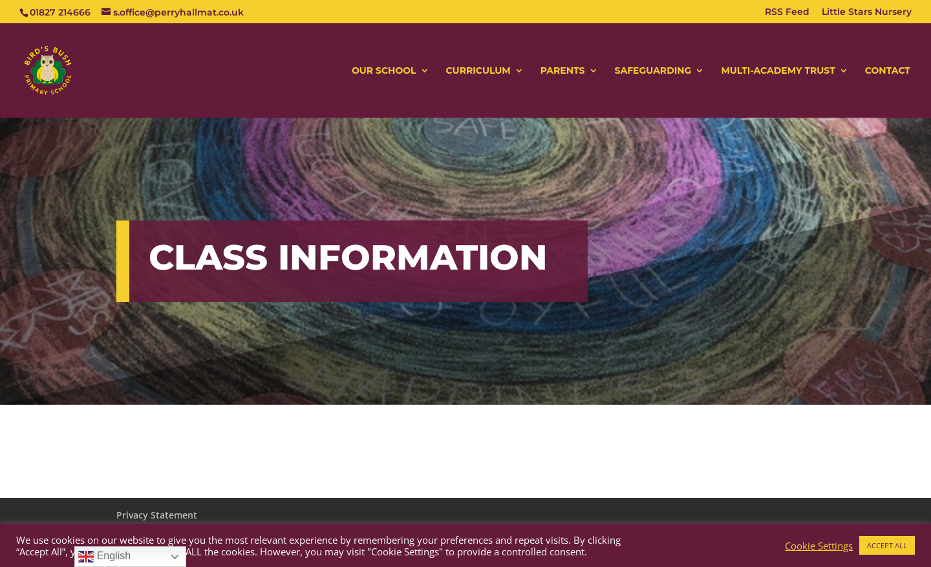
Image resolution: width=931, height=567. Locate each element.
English (104, 556)
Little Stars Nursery (867, 12)
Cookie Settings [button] (819, 545)
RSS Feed (787, 12)
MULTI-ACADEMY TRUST (778, 71)
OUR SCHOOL (384, 71)
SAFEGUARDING (653, 71)
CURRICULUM (478, 71)
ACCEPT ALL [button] (887, 545)
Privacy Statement (156, 515)
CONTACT (887, 71)
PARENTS (562, 71)
